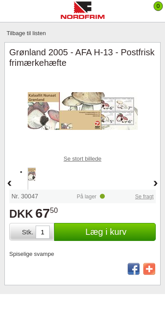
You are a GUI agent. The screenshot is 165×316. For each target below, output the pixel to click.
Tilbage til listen (26, 33)
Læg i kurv (105, 232)
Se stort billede (83, 158)
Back (9, 184)
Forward (156, 184)
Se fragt (144, 197)
